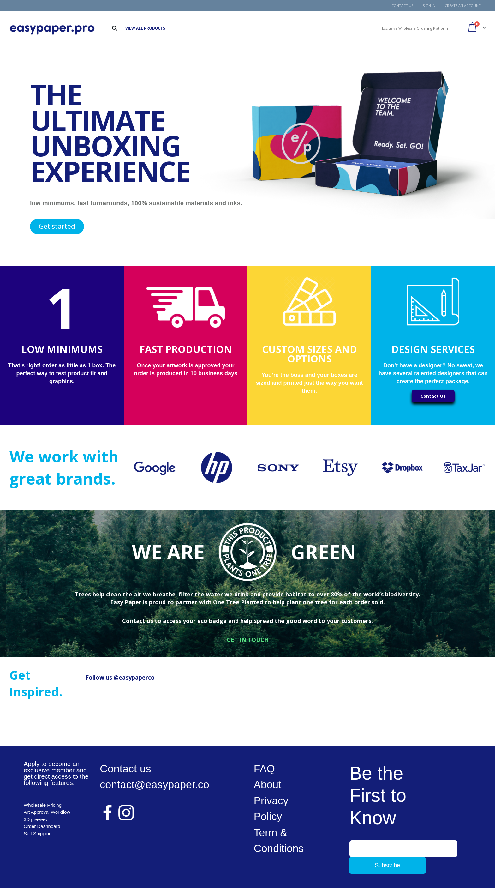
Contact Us (402, 5)
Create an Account (463, 5)
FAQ (264, 769)
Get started (57, 226)
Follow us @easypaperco (120, 677)
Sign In (429, 5)
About (268, 784)
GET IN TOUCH (248, 639)
